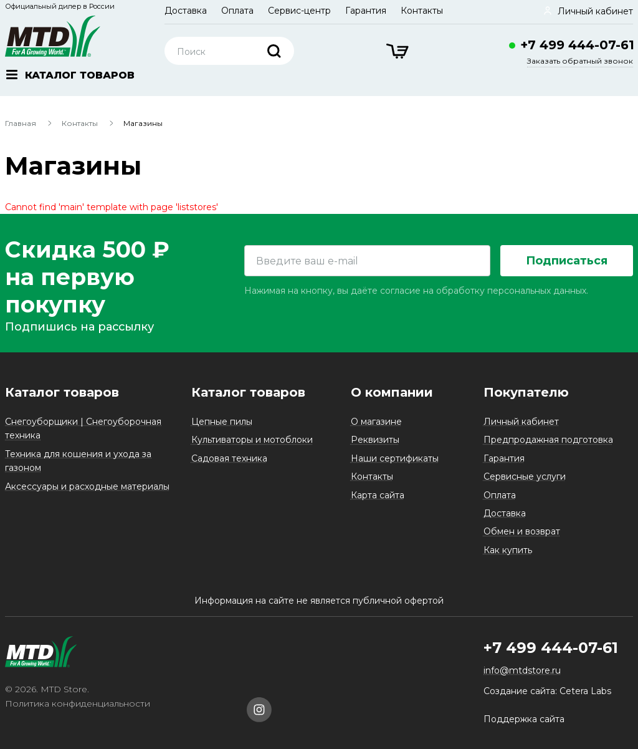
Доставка (185, 10)
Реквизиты (375, 439)
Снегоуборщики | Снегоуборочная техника (83, 428)
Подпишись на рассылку (79, 327)
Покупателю (526, 392)
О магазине (376, 421)
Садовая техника (229, 458)
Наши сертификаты (395, 458)
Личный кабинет (521, 421)
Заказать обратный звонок (580, 60)
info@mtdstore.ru (522, 670)
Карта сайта (377, 495)
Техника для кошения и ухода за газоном (78, 460)
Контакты (422, 10)
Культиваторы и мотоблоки (252, 439)
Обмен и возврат (521, 531)
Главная (20, 123)
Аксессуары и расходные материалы (87, 486)
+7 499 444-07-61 (577, 44)
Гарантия (365, 10)
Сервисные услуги (524, 476)
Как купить (507, 550)
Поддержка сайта (523, 719)
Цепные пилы (221, 421)
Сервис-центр (299, 10)
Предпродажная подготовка (548, 439)
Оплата (237, 10)
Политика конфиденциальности (77, 703)
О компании (392, 392)
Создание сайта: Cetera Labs (547, 691)
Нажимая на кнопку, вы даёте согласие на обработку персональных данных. (416, 290)
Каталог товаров (62, 392)
